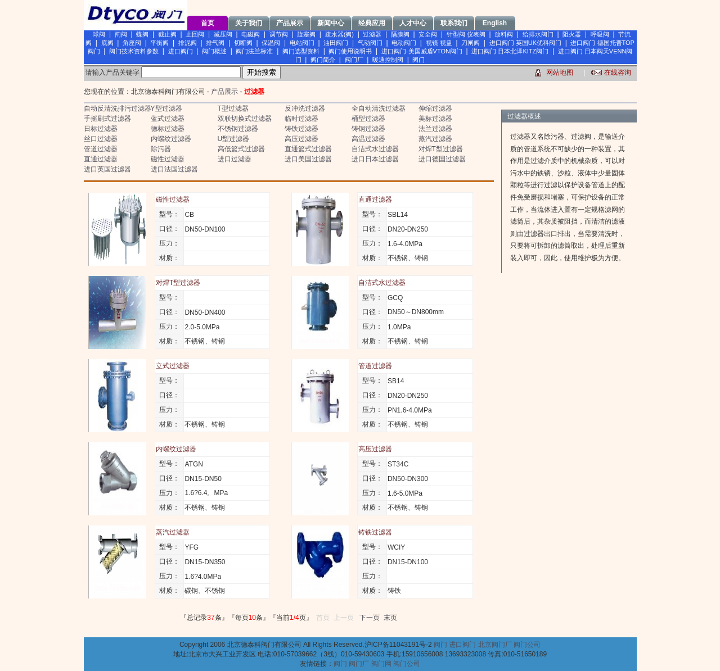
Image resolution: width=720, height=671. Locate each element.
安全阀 (427, 34)
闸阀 (121, 34)
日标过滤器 (101, 129)
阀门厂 (354, 59)
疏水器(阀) (339, 34)
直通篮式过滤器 (308, 149)
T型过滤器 (233, 108)
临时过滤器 (301, 119)
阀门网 (381, 664)
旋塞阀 (306, 34)
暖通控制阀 (387, 59)
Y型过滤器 (166, 108)
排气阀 (215, 42)
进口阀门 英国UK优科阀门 (525, 42)
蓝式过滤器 (167, 119)
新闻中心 (330, 23)
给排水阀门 (538, 34)
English (495, 23)
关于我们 (248, 23)
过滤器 (372, 34)
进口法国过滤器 (174, 169)
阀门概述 (214, 51)
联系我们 (453, 23)
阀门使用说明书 (350, 51)
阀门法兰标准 (254, 51)
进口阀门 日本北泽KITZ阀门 (509, 51)
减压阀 (223, 34)
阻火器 (571, 34)
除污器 (161, 149)
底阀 (107, 42)
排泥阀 (187, 42)
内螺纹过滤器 (171, 139)
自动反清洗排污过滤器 (117, 108)
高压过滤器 (301, 139)
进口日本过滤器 (375, 159)
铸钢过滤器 (368, 129)
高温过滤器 (368, 139)
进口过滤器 (234, 159)
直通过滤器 (101, 159)
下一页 (369, 618)
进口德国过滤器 (442, 159)
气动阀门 (370, 42)
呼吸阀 (600, 34)
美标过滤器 (435, 119)
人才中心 (412, 23)
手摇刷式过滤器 (107, 119)
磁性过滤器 (167, 159)
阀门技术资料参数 (134, 51)
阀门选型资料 (301, 51)
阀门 (418, 59)
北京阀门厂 (495, 645)
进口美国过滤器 (308, 159)
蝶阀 (142, 34)
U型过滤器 (234, 139)
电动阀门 (404, 42)
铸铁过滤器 (301, 129)
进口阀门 (180, 51)
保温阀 (271, 42)
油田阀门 (335, 42)
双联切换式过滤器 (245, 119)
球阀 (99, 34)
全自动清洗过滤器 (379, 108)
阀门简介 (322, 59)
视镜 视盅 (439, 42)
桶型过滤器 (368, 119)
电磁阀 (250, 34)
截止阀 (167, 34)
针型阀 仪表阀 (466, 34)
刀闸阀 (470, 42)
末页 (390, 618)
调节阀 (278, 34)
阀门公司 (527, 645)
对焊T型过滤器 (440, 149)
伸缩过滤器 (435, 108)
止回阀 (195, 34)
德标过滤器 (167, 129)
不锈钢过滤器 (238, 129)
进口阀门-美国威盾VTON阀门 (421, 51)
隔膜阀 (400, 34)
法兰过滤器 (435, 129)
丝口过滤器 (101, 139)
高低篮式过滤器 (241, 149)
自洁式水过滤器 (375, 149)
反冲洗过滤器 (305, 108)
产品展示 (289, 23)
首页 (207, 23)
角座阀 (132, 42)
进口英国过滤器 (107, 169)
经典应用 (371, 23)
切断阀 (243, 42)
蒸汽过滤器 (435, 139)
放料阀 (503, 34)
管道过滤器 (101, 149)
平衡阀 (159, 42)
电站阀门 (302, 42)
